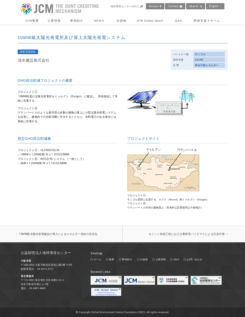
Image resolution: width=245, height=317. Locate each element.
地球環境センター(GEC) (127, 6)
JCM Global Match (149, 20)
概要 (111, 259)
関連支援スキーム (207, 20)
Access (155, 6)
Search (195, 6)
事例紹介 (76, 20)
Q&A (178, 20)
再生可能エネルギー (207, 65)
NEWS (99, 20)
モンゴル (200, 54)
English (215, 6)
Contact (175, 6)
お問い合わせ (194, 259)
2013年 (199, 59)
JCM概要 (32, 20)
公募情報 (54, 20)
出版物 (121, 20)
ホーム (98, 259)
